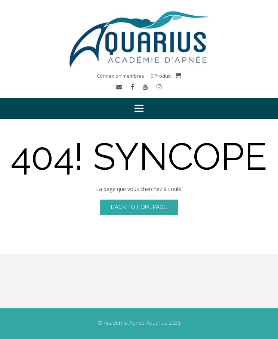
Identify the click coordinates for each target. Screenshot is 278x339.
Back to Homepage (139, 207)
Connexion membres (120, 76)
